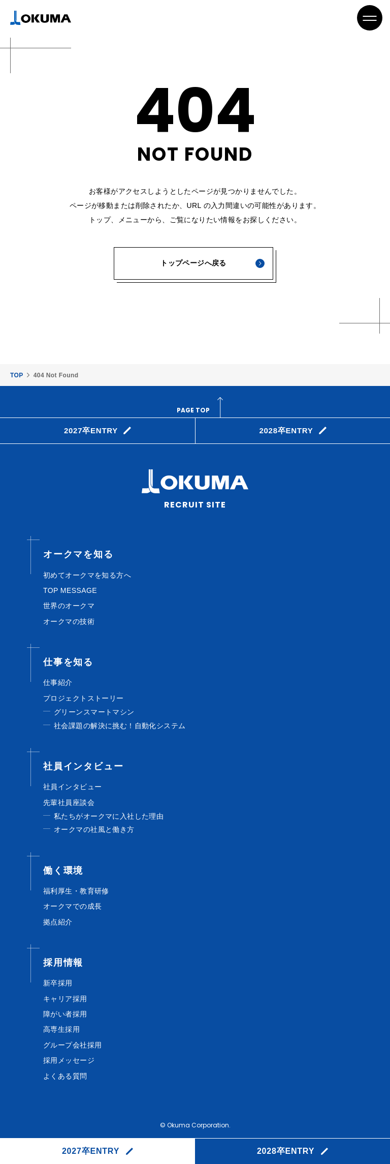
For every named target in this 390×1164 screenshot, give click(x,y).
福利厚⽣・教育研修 (76, 891)
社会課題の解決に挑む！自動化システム (120, 726)
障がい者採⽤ (65, 1014)
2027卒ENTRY (90, 1151)
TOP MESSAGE (70, 590)
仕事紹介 (58, 682)
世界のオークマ (68, 606)
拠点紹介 (58, 922)
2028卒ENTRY (285, 1151)
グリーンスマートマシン (94, 712)
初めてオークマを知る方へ (87, 575)
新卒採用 (58, 983)
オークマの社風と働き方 (94, 829)
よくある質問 (65, 1076)
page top (193, 410)
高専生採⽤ (61, 1029)
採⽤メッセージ (68, 1060)
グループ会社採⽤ (72, 1045)
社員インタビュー (72, 787)
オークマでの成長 (72, 906)
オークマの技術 (68, 621)
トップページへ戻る (193, 263)
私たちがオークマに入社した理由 (109, 816)
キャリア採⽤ (65, 999)
